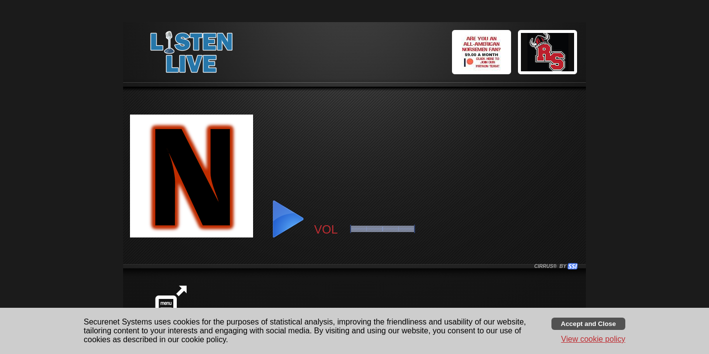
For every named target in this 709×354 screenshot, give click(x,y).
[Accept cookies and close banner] (588, 324)
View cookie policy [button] (593, 339)
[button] (549, 53)
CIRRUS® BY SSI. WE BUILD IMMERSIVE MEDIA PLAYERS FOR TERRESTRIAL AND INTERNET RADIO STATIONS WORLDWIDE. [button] (551, 266)
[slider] (382, 229)
